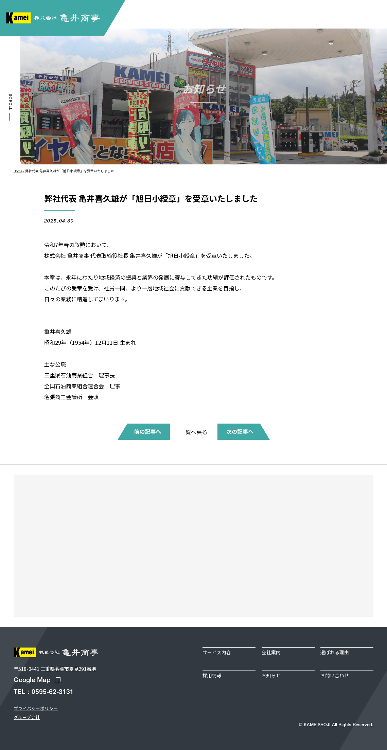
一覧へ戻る (193, 432)
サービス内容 (217, 652)
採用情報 (212, 675)
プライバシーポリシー (36, 708)
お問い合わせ (334, 675)
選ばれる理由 (334, 652)
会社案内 (271, 652)
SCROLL (10, 102)
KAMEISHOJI (317, 725)
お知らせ (271, 675)
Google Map (32, 680)
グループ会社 (27, 717)
